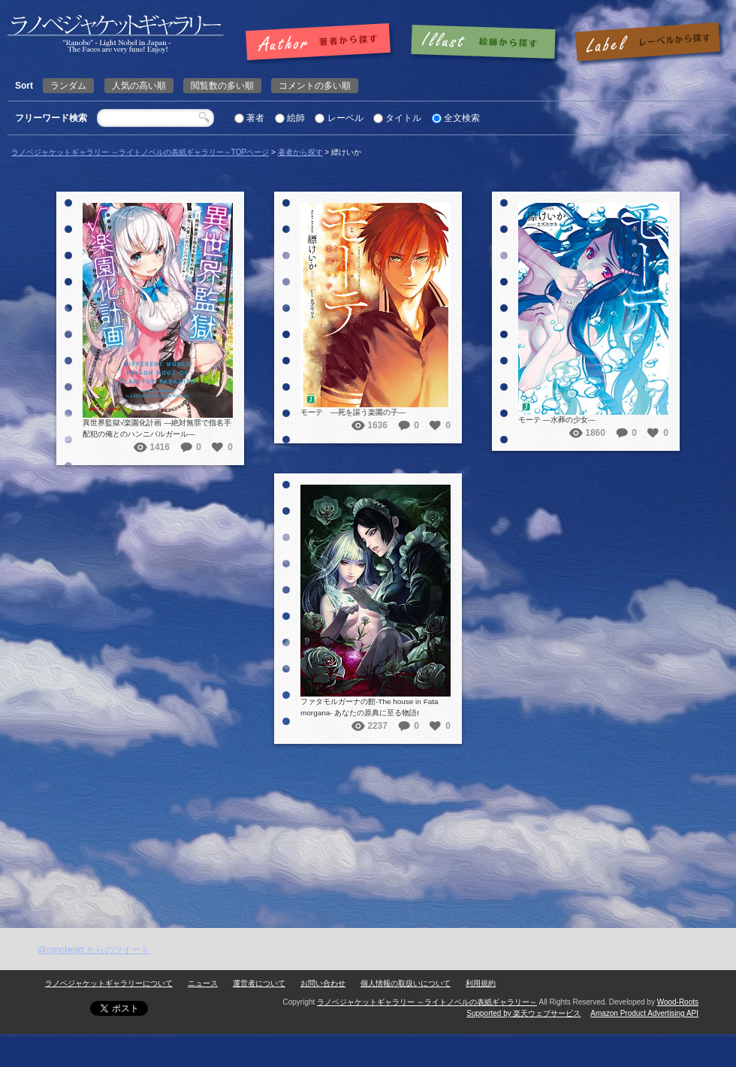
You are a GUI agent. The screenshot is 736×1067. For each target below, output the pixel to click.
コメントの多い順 (315, 85)
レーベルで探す (647, 43)
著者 (255, 118)
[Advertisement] (180, 922)
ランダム (68, 85)
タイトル (403, 118)
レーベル (345, 118)
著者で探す (322, 43)
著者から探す (300, 152)
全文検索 (462, 118)
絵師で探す (484, 43)
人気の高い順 (139, 85)
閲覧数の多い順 (222, 85)
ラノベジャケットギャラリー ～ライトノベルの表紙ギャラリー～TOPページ (140, 152)
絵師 (296, 118)
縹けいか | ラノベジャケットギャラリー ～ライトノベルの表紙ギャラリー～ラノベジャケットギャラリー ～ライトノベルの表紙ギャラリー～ (116, 34)
